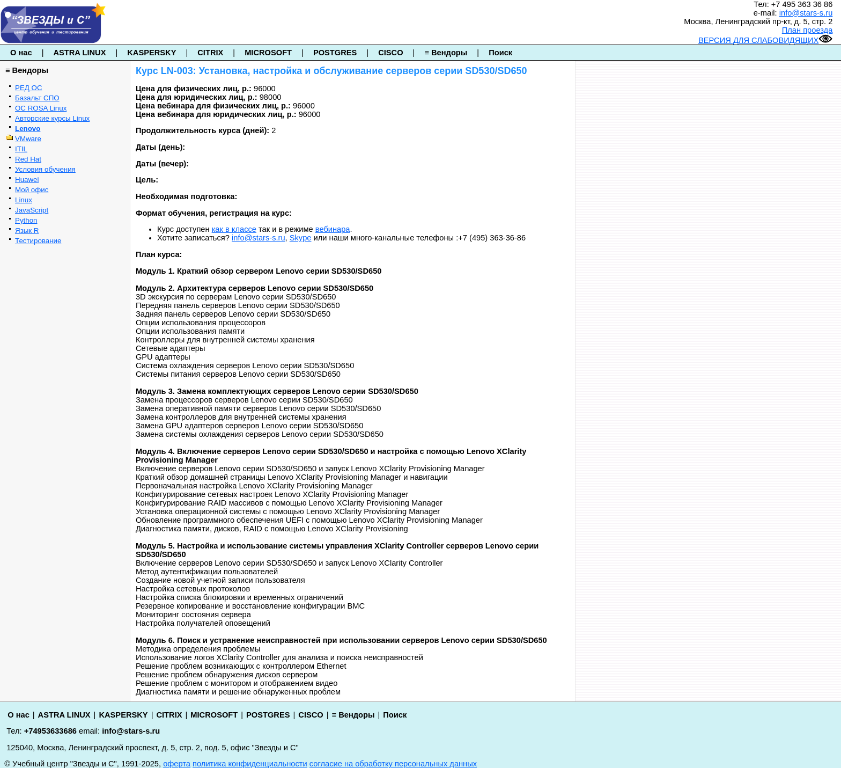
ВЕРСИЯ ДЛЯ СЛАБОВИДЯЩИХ (765, 40)
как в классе (234, 229)
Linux (23, 200)
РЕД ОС (28, 88)
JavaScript (31, 210)
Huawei (27, 179)
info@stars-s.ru (806, 13)
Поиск (500, 52)
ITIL (21, 149)
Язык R (27, 230)
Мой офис (31, 190)
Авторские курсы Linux (52, 118)
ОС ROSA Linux (41, 108)
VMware (28, 139)
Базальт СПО (37, 98)
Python (26, 220)
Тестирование (38, 241)
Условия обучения (45, 169)
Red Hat (28, 159)
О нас (21, 52)
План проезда (807, 30)
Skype (301, 237)
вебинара (332, 229)
